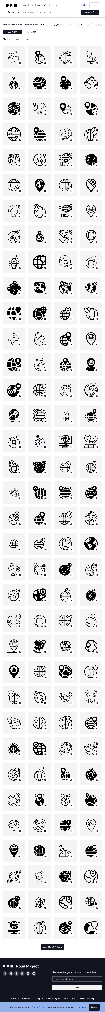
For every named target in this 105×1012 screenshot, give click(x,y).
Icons (30, 5)
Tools (51, 5)
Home (23, 5)
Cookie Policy (38, 1007)
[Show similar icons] (19, 63)
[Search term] (51, 12)
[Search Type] (13, 12)
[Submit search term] (90, 12)
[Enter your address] (77, 979)
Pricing (83, 5)
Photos (38, 5)
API (45, 5)
